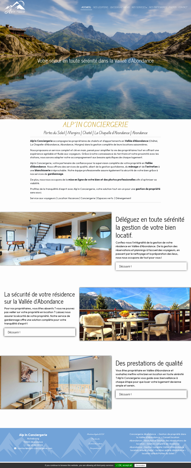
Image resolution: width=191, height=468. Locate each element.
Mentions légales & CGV (95, 434)
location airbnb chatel (141, 450)
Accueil (86, 7)
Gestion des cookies (95, 443)
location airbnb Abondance (170, 450)
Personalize (140, 465)
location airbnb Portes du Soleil (158, 453)
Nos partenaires (158, 7)
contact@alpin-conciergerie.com (35, 448)
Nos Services (139, 7)
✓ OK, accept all (124, 465)
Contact (183, 7)
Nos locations (100, 7)
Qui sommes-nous (120, 7)
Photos (172, 7)
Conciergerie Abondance (143, 434)
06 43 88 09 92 (35, 445)
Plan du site (95, 439)
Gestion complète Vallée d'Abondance (164, 447)
